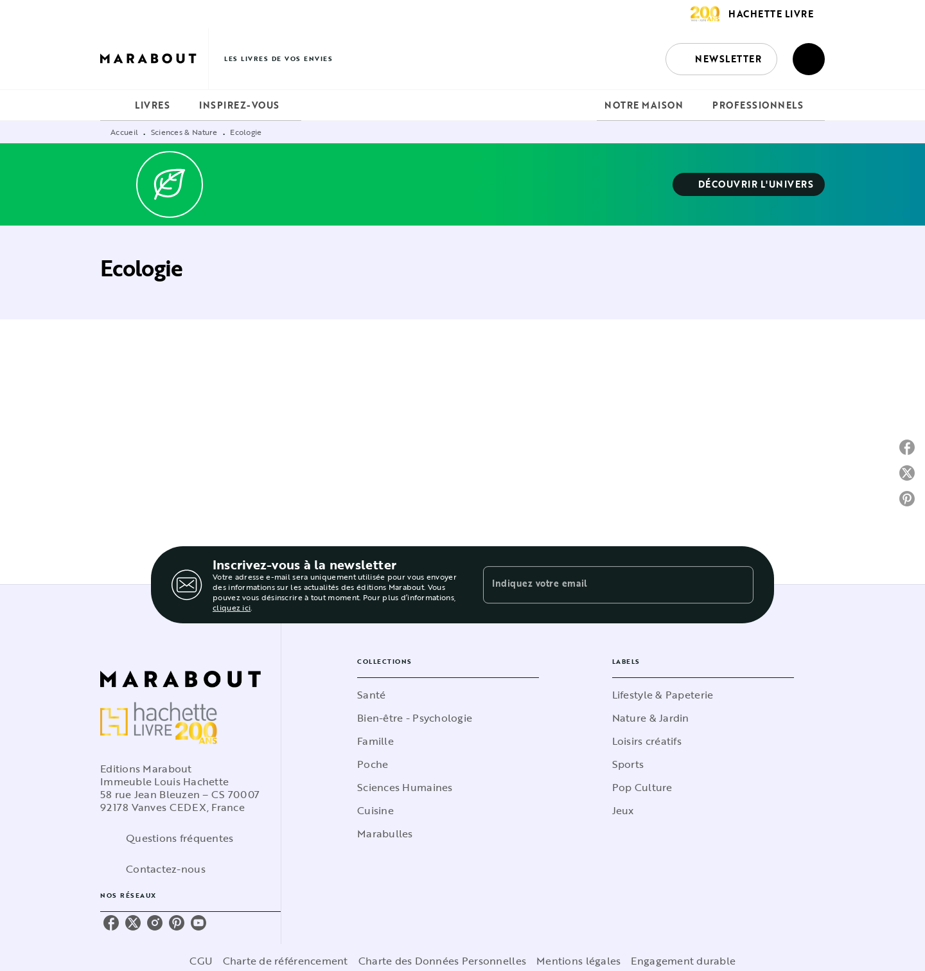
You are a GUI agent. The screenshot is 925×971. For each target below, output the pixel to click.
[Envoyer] (738, 584)
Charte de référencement (285, 960)
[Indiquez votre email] (602, 584)
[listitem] (111, 923)
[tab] (113, 105)
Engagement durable (683, 960)
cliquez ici (232, 607)
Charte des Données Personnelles (442, 960)
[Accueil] (154, 58)
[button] (721, 59)
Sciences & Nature (184, 132)
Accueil (124, 132)
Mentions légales (578, 960)
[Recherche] (809, 59)
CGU (201, 960)
